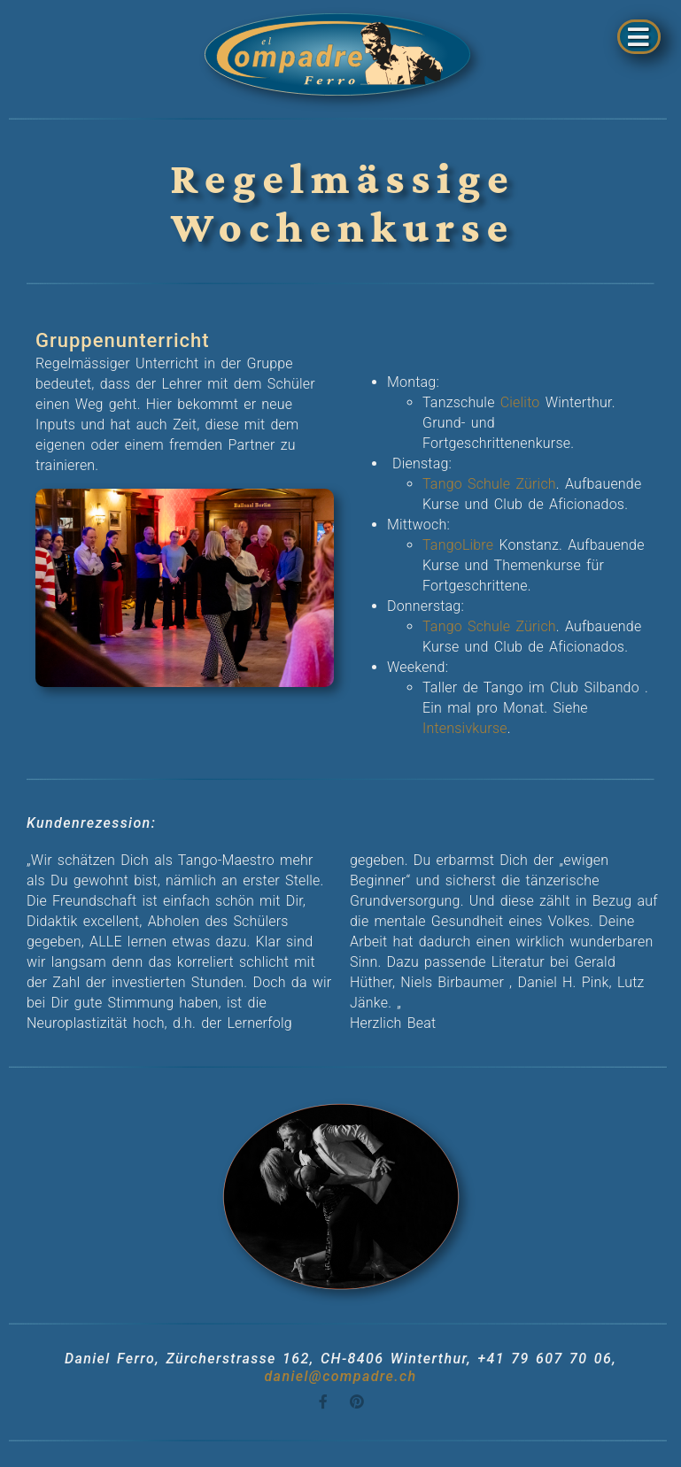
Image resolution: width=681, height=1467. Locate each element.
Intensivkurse (464, 728)
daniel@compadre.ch (340, 1376)
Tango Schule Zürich (489, 483)
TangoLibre (457, 545)
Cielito (520, 402)
